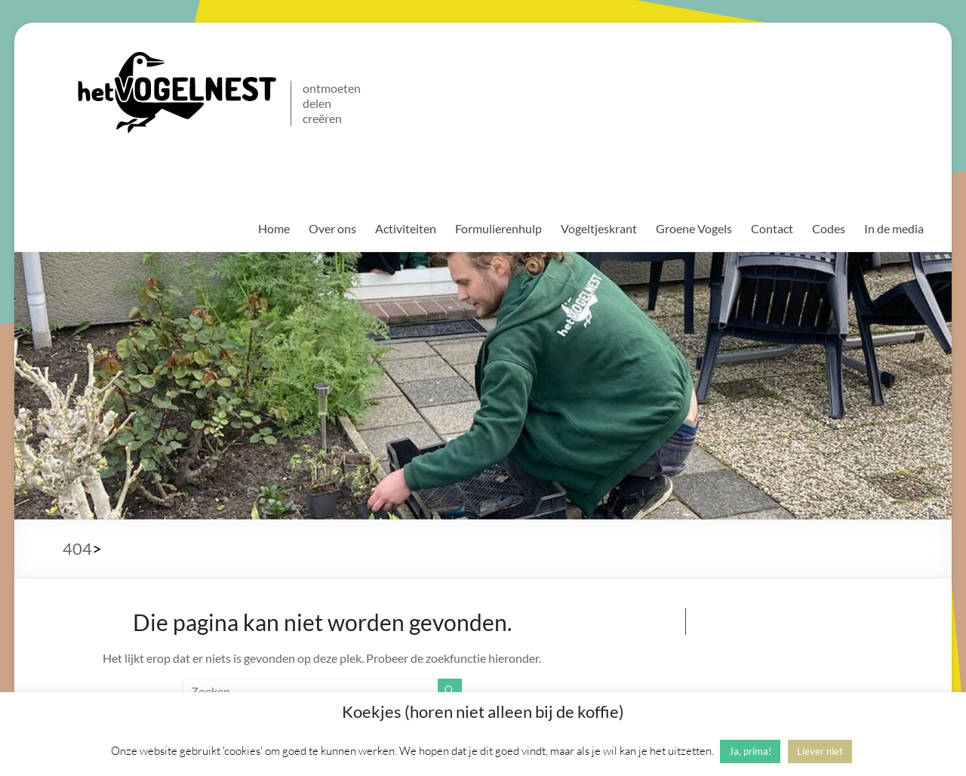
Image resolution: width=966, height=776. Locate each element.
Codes (828, 228)
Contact (772, 228)
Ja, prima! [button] (750, 751)
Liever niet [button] (820, 751)
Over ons (332, 228)
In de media (894, 228)
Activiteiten (405, 228)
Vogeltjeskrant (599, 228)
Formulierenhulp (498, 228)
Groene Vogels (694, 228)
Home (274, 228)
